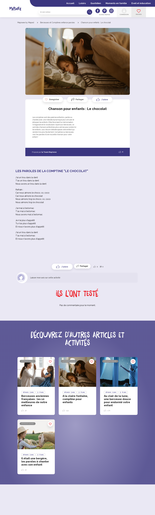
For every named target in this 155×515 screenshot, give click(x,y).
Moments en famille (116, 3)
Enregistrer (52, 99)
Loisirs (82, 3)
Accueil (70, 3)
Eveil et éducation (141, 3)
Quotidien (95, 3)
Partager (80, 99)
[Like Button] (102, 99)
